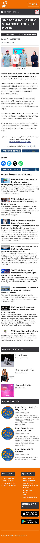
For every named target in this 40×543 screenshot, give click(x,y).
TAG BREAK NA (8, 481)
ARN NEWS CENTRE (30, 497)
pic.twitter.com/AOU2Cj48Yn (20, 142)
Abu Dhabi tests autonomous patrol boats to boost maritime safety (19, 290)
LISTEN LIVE (27, 490)
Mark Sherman (20, 388)
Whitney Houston (21, 373)
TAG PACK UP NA (9, 483)
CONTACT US (28, 483)
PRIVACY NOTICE (29, 481)
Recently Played (13, 349)
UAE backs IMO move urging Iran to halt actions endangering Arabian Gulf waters (19, 182)
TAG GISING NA (8, 478)
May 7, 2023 (30, 146)
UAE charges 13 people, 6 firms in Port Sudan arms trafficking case (17, 309)
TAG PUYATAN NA (9, 485)
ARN (24, 495)
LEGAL (25, 492)
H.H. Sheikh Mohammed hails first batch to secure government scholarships (19, 249)
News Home (9, 34)
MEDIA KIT (27, 488)
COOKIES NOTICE (29, 478)
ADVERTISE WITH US (30, 485)
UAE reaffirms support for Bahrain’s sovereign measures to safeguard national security (20, 223)
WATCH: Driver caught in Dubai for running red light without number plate (18, 272)
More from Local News (27, 34)
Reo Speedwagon (21, 358)
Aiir (13, 535)
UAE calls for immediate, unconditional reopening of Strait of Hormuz (19, 201)
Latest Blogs (11, 401)
